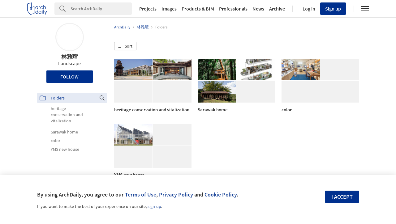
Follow (69, 77)
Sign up (333, 9)
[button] (125, 46)
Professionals (233, 8)
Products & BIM (198, 8)
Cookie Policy (220, 194)
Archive (277, 8)
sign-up (154, 206)
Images (169, 8)
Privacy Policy (176, 194)
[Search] (101, 8)
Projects (148, 8)
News (258, 8)
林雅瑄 (69, 56)
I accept (342, 196)
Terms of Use (140, 194)
